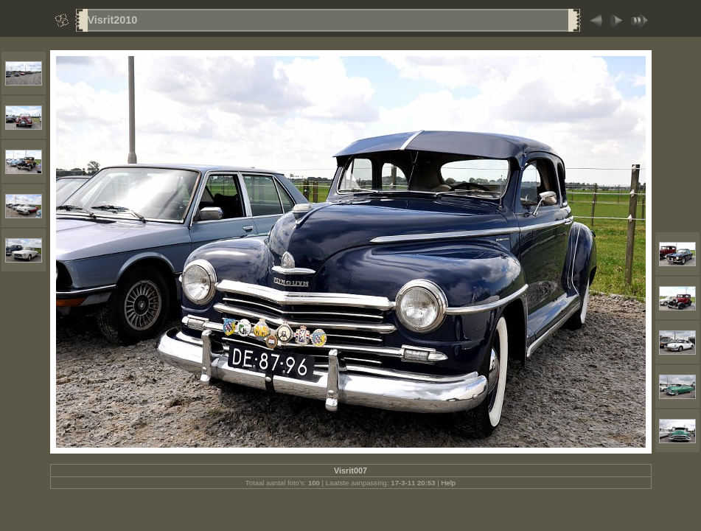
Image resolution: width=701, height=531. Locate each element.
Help (448, 483)
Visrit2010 (113, 20)
